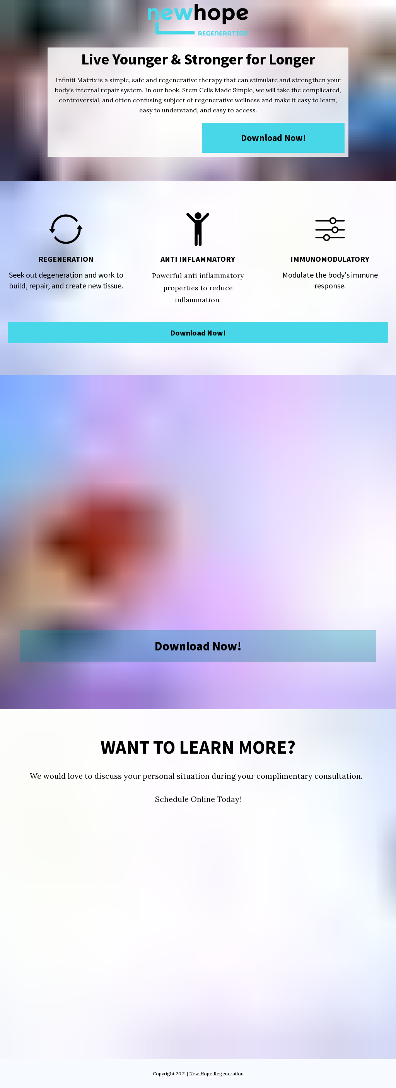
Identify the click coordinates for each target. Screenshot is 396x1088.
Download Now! (273, 138)
